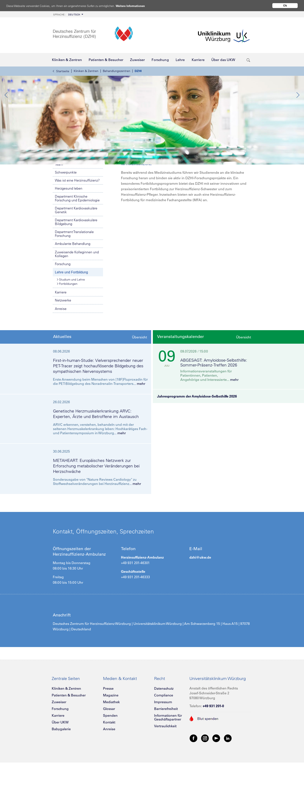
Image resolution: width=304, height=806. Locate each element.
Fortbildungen (67, 330)
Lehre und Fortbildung (71, 318)
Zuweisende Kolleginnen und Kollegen (77, 300)
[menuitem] (67, 14)
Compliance (163, 741)
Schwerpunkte (66, 218)
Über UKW (60, 768)
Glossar (109, 755)
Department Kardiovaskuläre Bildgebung (76, 268)
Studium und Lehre (71, 325)
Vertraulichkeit (165, 772)
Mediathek (111, 748)
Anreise (60, 355)
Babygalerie (61, 775)
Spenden (110, 761)
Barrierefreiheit (166, 755)
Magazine (110, 741)
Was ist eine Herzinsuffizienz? (77, 226)
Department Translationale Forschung (74, 280)
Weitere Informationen (146, 6)
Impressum (163, 748)
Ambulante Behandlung (72, 290)
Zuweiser (59, 748)
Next (297, 118)
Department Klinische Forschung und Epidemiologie (77, 244)
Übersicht (139, 383)
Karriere (60, 338)
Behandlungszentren (116, 71)
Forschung (63, 310)
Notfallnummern (78, 185)
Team (59, 210)
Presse (108, 734)
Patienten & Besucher (69, 741)
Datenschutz (164, 734)
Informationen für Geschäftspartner (168, 763)
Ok (285, 5)
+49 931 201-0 (213, 752)
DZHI (138, 71)
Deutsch (66, 14)
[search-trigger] (248, 59)
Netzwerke (63, 346)
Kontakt (109, 768)
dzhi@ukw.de (200, 603)
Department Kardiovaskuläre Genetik (76, 256)
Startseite (61, 71)
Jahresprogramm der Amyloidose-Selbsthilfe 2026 (197, 442)
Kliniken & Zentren (86, 71)
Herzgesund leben (68, 234)
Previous (6, 118)
